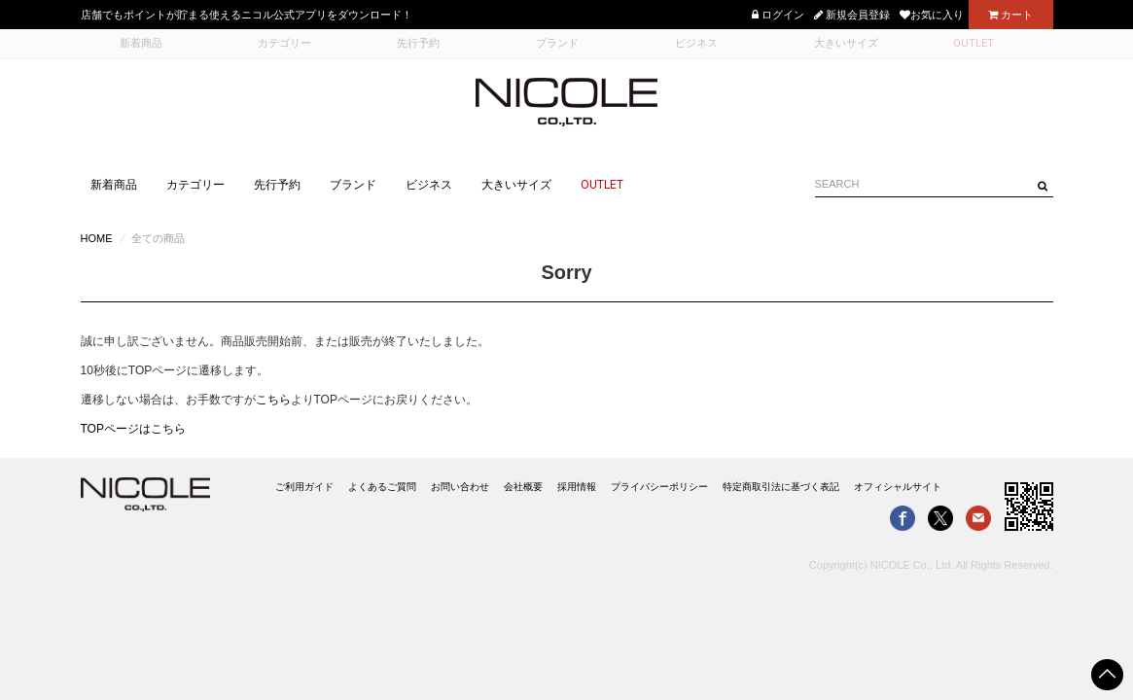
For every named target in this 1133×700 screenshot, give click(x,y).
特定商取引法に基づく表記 (781, 486)
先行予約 (277, 185)
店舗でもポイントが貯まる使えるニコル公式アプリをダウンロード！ (246, 14)
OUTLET (602, 185)
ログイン (778, 14)
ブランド (353, 185)
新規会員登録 (852, 14)
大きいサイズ (516, 185)
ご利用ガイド (304, 486)
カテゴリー (195, 185)
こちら (273, 399)
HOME (97, 238)
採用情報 (576, 486)
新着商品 (113, 185)
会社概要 (523, 486)
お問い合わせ (460, 486)
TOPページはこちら (133, 429)
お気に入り (932, 14)
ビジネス (429, 185)
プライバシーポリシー (659, 486)
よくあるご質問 (382, 486)
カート (1010, 14)
